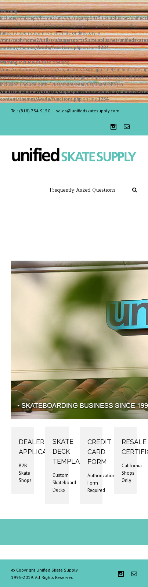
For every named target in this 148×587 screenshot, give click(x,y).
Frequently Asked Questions (83, 190)
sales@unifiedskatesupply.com (87, 110)
